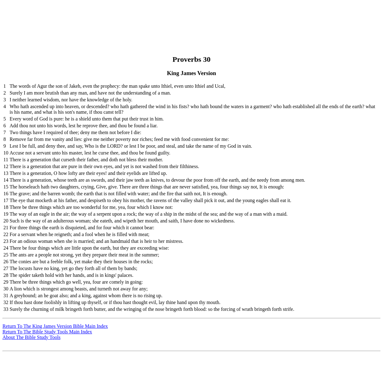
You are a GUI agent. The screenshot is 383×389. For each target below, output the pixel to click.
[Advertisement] (190, 16)
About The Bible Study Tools (31, 337)
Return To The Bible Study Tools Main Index (47, 331)
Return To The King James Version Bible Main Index (55, 326)
